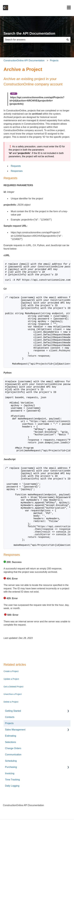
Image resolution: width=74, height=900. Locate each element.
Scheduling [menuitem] (11, 814)
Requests (16, 166)
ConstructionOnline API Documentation (24, 60)
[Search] (67, 39)
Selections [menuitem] (10, 795)
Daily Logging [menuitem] (12, 839)
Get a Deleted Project (13, 740)
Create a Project (11, 724)
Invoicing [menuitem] (9, 826)
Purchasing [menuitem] (11, 820)
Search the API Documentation (29, 33)
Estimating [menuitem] (10, 789)
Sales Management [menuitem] (15, 782)
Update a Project (11, 732)
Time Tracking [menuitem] (12, 832)
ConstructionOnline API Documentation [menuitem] (23, 858)
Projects (54, 60)
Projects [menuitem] (9, 776)
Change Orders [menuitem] (13, 801)
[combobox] (34, 39)
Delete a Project (11, 755)
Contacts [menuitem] (9, 770)
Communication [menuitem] (13, 807)
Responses (17, 171)
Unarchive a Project (13, 747)
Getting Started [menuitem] (13, 764)
